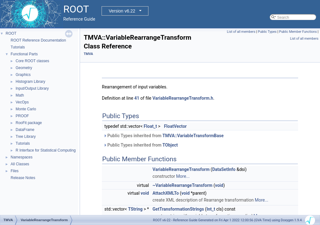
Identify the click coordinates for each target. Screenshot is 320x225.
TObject (170, 145)
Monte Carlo (26, 109)
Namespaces (21, 157)
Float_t (150, 126)
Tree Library (26, 136)
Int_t (211, 209)
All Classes (20, 164)
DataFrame (25, 130)
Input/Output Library (32, 88)
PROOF (22, 116)
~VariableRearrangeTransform (182, 185)
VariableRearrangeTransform (181, 169)
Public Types (267, 32)
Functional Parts (24, 54)
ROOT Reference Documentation (38, 40)
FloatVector (175, 126)
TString (135, 209)
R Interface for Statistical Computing (46, 150)
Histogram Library (30, 81)
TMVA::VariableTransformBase (193, 135)
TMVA (88, 54)
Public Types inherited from (163, 135)
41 (136, 98)
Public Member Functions (298, 32)
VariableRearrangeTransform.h (182, 98)
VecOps (22, 102)
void (219, 185)
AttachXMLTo (165, 193)
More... (182, 176)
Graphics (23, 74)
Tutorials (18, 47)
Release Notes (23, 178)
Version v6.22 (122, 10)
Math (20, 95)
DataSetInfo (224, 169)
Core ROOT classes (32, 61)
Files (14, 171)
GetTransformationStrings (178, 209)
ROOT (11, 33)
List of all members (241, 32)
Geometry (24, 68)
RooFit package (29, 123)
